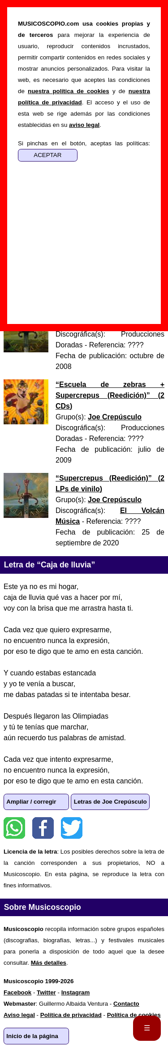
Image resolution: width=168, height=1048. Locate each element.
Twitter (71, 828)
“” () (110, 395)
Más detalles (48, 962)
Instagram (75, 992)
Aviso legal (19, 1015)
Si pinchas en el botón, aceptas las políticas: (84, 143)
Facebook (43, 828)
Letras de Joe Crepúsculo (110, 801)
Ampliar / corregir (31, 801)
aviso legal (84, 124)
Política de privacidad (71, 1015)
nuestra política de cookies (68, 91)
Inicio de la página (32, 1036)
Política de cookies (134, 1015)
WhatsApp (14, 828)
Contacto (126, 1003)
